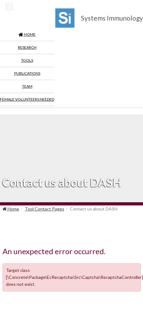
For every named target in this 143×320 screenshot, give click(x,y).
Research (27, 47)
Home (11, 208)
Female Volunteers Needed (27, 99)
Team (27, 86)
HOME (27, 34)
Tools (27, 60)
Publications (27, 73)
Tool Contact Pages (44, 208)
